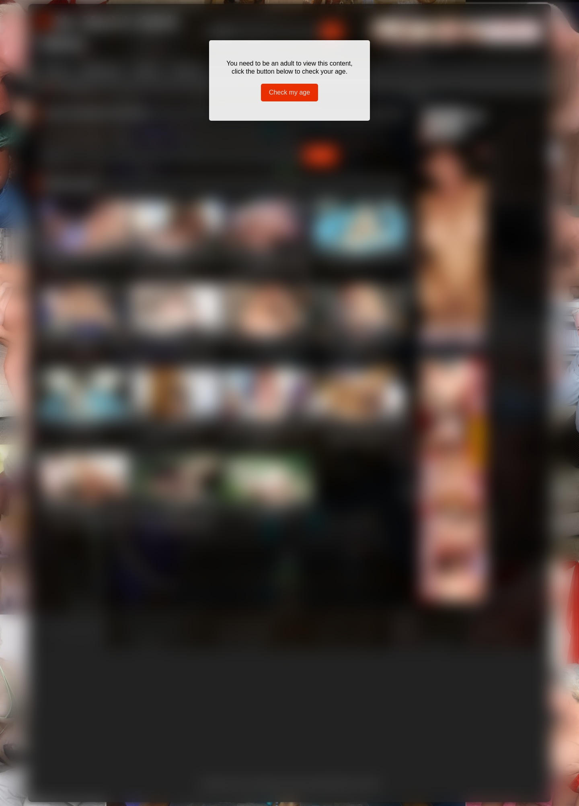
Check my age (289, 92)
